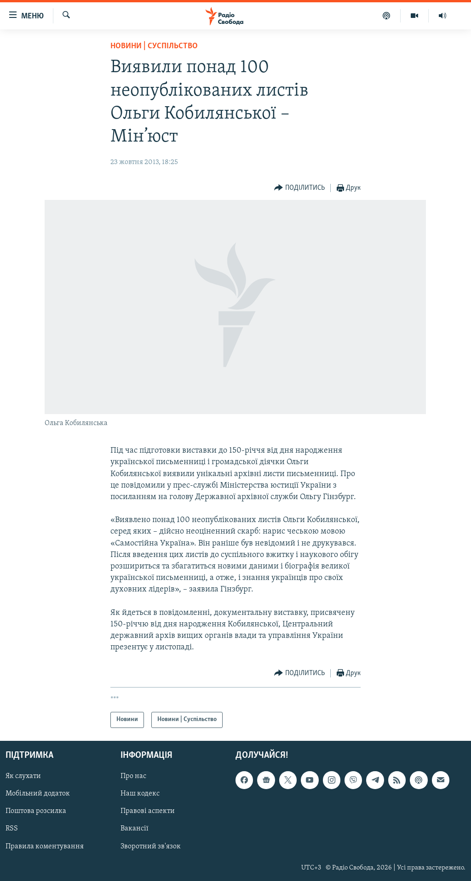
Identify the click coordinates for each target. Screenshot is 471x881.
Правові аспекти (148, 811)
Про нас (133, 776)
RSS (12, 828)
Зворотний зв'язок (151, 846)
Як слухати (23, 776)
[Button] (299, 188)
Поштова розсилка (36, 811)
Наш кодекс (140, 793)
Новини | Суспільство (154, 46)
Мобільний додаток (38, 793)
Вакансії (135, 828)
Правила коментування (45, 846)
